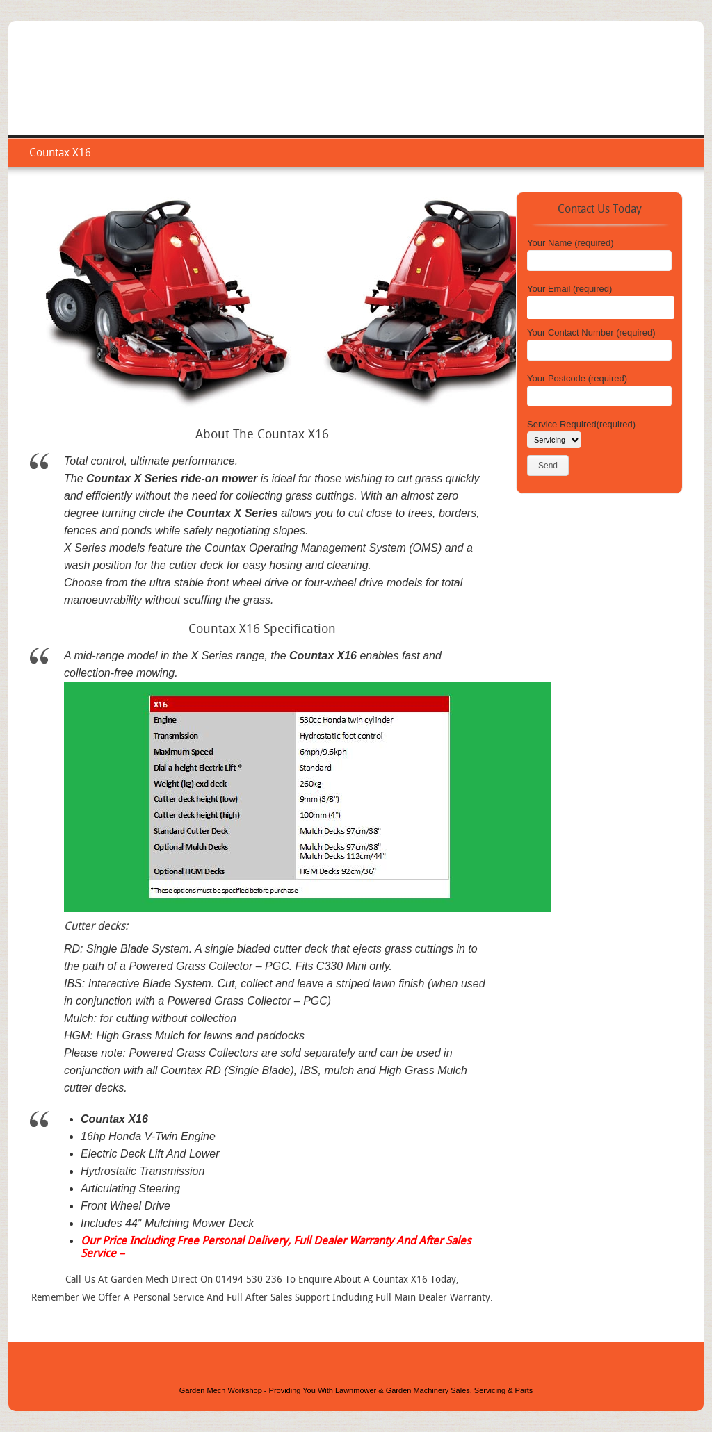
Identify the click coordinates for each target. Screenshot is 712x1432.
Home (453, 94)
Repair (552, 94)
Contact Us (655, 94)
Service (502, 94)
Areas (598, 94)
